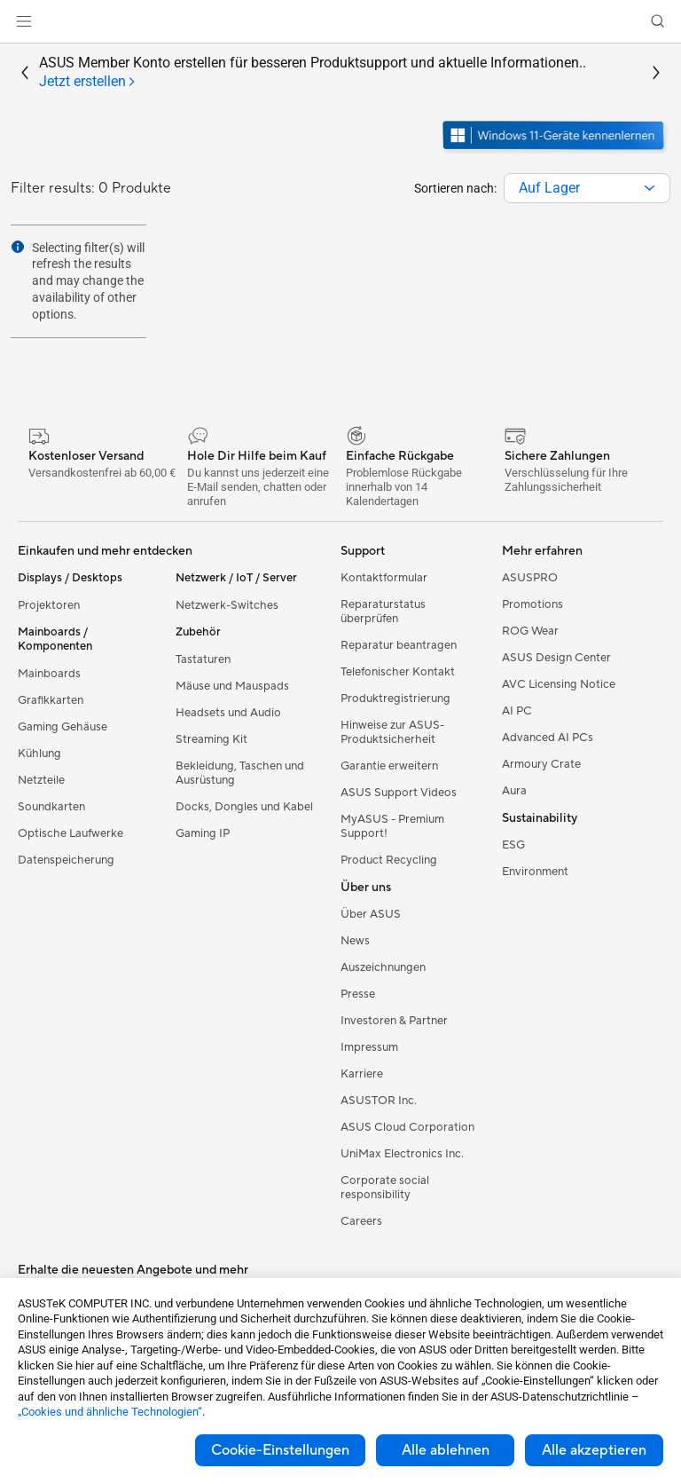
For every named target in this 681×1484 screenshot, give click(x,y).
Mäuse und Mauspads (232, 686)
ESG (513, 845)
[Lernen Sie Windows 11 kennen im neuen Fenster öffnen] (555, 152)
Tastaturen (203, 659)
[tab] (88, 82)
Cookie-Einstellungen (280, 1450)
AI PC (517, 711)
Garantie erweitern (389, 766)
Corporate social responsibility (384, 1187)
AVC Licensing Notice (558, 684)
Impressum (369, 1047)
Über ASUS (370, 914)
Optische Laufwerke (70, 833)
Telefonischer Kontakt (397, 672)
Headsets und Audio (228, 713)
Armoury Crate (541, 764)
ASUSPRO (530, 578)
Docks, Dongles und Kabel (244, 807)
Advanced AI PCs (547, 737)
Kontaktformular (383, 578)
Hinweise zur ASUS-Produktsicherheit (392, 732)
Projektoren (49, 605)
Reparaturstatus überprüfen (383, 611)
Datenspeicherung (66, 860)
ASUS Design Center (556, 658)
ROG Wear (530, 631)
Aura (514, 791)
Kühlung (39, 753)
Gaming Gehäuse (62, 727)
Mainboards (49, 674)
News (355, 941)
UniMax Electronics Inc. (402, 1154)
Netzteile (41, 780)
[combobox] (587, 188)
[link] (340, 21)
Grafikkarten (50, 700)
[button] (24, 21)
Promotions (532, 604)
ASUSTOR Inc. (378, 1100)
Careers (361, 1221)
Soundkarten (51, 807)
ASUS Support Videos (398, 792)
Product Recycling (388, 860)
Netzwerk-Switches (227, 605)
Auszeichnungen (383, 967)
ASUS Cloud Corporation (407, 1127)
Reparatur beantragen (398, 645)
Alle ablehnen (445, 1450)
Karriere (361, 1074)
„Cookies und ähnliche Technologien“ (110, 1411)
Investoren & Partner (394, 1021)
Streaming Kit (211, 739)
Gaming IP (203, 833)
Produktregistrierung (395, 698)
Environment (535, 871)
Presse (357, 994)
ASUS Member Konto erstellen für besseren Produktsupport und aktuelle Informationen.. (312, 72)
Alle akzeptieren (594, 1450)
